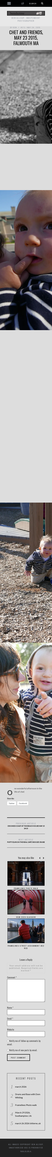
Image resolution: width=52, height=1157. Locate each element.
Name (10, 1007)
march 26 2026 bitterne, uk (28, 1123)
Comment (12, 977)
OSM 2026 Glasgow (26, 917)
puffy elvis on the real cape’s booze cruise (26, 840)
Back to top (26, 1151)
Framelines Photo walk (26, 888)
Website (10, 1029)
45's (23, 27)
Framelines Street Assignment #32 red (26, 947)
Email (10, 1018)
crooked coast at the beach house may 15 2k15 (26, 825)
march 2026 (20, 1086)
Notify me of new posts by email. (23, 1050)
